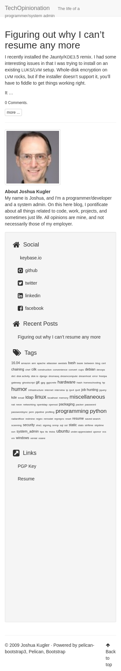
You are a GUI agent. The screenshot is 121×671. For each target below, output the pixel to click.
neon (19, 404)
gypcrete (51, 382)
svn (13, 431)
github (27, 270)
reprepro (59, 418)
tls (46, 431)
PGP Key (27, 466)
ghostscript (28, 382)
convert (73, 369)
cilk (34, 369)
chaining (17, 369)
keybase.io (30, 257)
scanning (16, 425)
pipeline (39, 412)
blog (97, 363)
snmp (55, 425)
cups (81, 369)
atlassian (52, 363)
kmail (21, 397)
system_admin (27, 431)
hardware (66, 382)
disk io (34, 376)
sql (61, 425)
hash (79, 382)
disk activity (23, 376)
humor (19, 389)
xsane (41, 438)
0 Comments (15, 102)
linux (40, 396)
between (89, 363)
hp (103, 382)
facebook (31, 308)
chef (27, 369)
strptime (99, 425)
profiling (50, 412)
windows (22, 438)
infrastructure (36, 390)
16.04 (15, 363)
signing (47, 425)
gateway (16, 382)
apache (41, 363)
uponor (97, 431)
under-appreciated (81, 431)
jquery (102, 390)
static (73, 425)
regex (39, 418)
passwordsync (19, 412)
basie (80, 363)
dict (13, 376)
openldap (42, 404)
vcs (104, 431)
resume (78, 418)
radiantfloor (17, 418)
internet (49, 390)
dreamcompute (68, 376)
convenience (60, 369)
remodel (48, 418)
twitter (27, 283)
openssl (53, 404)
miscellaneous (87, 396)
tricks (52, 431)
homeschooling (92, 382)
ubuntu (63, 431)
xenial (33, 438)
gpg (43, 382)
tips (42, 431)
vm (13, 438)
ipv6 (77, 390)
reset (68, 418)
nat (13, 404)
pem (31, 412)
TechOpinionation (42, 10)
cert (104, 363)
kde (14, 397)
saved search (93, 418)
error (95, 376)
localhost (52, 397)
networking (29, 404)
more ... (13, 112)
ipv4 (71, 390)
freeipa (103, 376)
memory (63, 397)
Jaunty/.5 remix (70, 56)
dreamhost (85, 376)
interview (60, 390)
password (90, 404)
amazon (25, 363)
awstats (62, 363)
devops (101, 369)
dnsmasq (54, 376)
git (37, 382)
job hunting (89, 390)
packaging (67, 404)
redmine (30, 418)
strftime (89, 425)
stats (81, 425)
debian (90, 369)
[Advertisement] (60, 548)
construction (45, 369)
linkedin (29, 295)
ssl (66, 425)
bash (72, 363)
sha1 (39, 425)
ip (67, 390)
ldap (29, 397)
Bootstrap (56, 651)
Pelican (36, 651)
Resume (26, 478)
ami (34, 363)
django (43, 376)
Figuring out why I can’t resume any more (54, 39)
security (29, 425)
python (98, 411)
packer (80, 404)
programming (71, 411)
